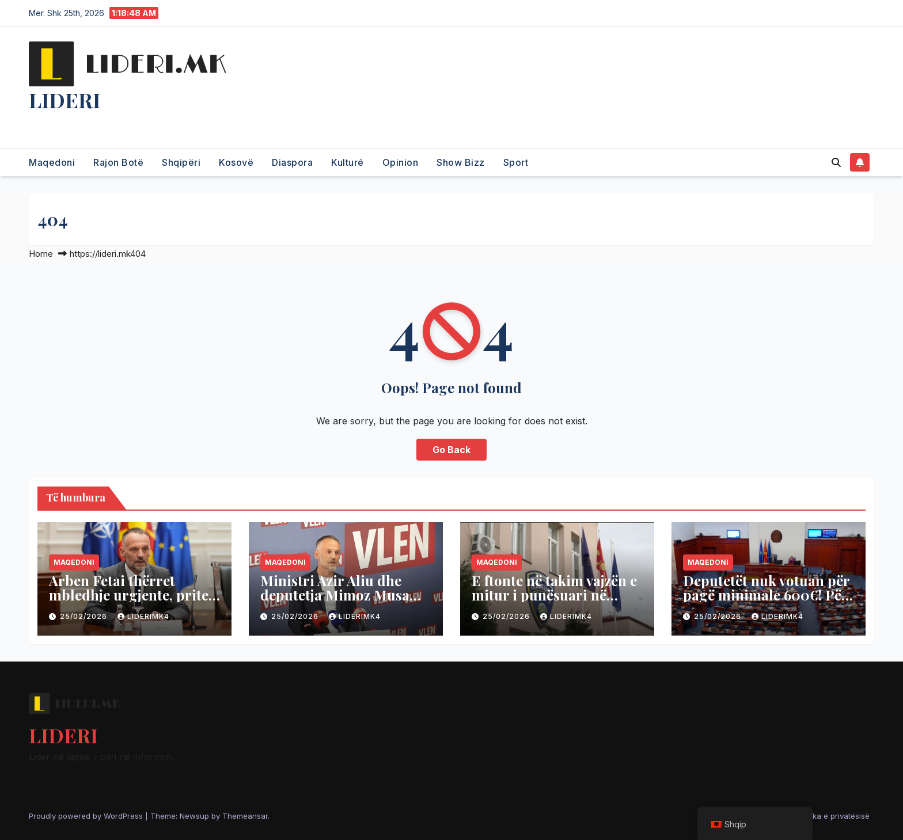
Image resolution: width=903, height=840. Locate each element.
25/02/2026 (84, 616)
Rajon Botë (118, 162)
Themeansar (245, 815)
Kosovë (236, 162)
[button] (836, 162)
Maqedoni (52, 162)
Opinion (400, 162)
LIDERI (64, 99)
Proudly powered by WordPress (87, 815)
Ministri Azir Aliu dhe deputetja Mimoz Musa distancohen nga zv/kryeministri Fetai (334, 602)
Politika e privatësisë (833, 815)
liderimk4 (143, 616)
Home (41, 253)
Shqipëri (181, 162)
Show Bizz (461, 162)
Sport (516, 162)
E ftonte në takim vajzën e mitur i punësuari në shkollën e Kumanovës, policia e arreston (554, 602)
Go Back (451, 449)
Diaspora (292, 162)
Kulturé (347, 162)
